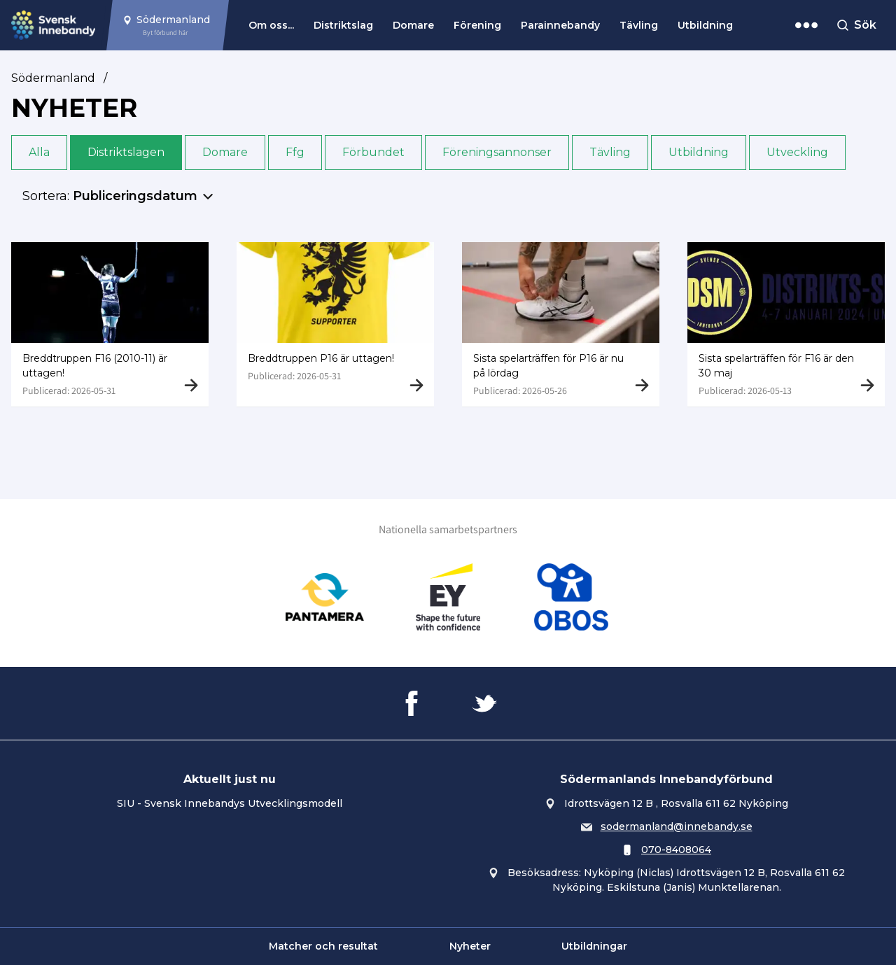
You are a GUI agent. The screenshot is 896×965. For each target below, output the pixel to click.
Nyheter (470, 946)
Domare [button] (225, 152)
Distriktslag (343, 25)
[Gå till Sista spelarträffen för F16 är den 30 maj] (786, 324)
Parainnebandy (560, 25)
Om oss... (271, 25)
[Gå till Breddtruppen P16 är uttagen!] (335, 324)
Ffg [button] (295, 152)
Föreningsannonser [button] (497, 152)
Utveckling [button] (797, 152)
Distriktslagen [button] (126, 152)
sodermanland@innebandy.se (676, 826)
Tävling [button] (610, 152)
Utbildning (705, 25)
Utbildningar (594, 946)
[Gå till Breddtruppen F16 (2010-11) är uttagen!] (110, 324)
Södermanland (53, 78)
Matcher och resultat (323, 946)
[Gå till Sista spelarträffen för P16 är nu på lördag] (560, 324)
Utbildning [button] (698, 152)
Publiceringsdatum (135, 196)
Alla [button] (39, 152)
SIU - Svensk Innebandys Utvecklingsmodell (229, 803)
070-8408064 (676, 849)
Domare (413, 25)
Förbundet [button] (373, 152)
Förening (477, 25)
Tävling (639, 25)
